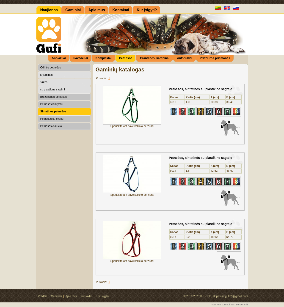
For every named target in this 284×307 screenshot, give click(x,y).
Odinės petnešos (50, 67)
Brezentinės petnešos (53, 96)
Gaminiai (56, 296)
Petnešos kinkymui (51, 104)
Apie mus (71, 296)
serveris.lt (242, 304)
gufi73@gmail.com (236, 296)
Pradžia (42, 296)
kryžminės (46, 74)
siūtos (43, 82)
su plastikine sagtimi (52, 89)
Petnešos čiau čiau (51, 126)
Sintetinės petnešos (53, 111)
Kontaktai (86, 296)
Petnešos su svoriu (51, 118)
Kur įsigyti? (102, 296)
